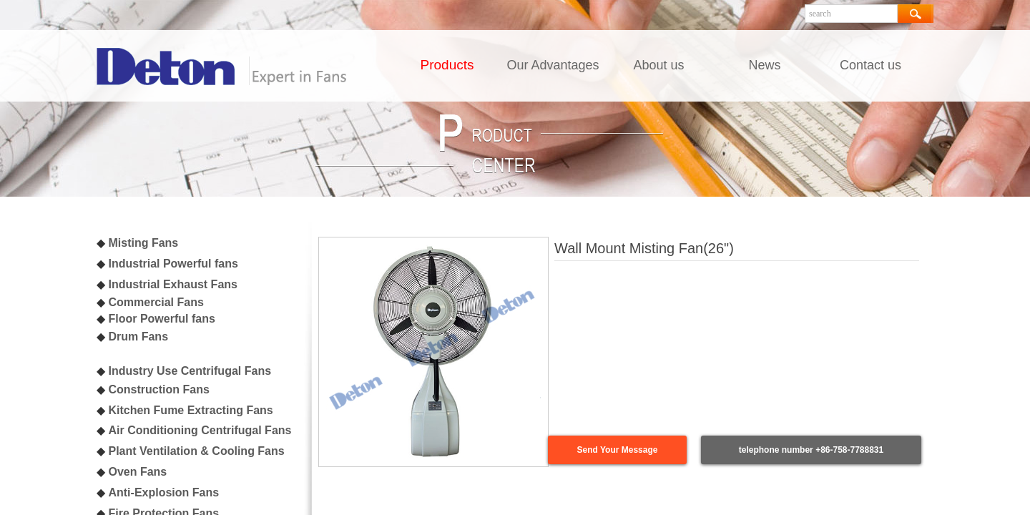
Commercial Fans (155, 302)
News (764, 65)
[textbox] (851, 13)
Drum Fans (138, 336)
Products (447, 64)
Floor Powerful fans (161, 319)
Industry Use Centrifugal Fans (189, 371)
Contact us (870, 65)
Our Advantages (552, 65)
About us (658, 65)
